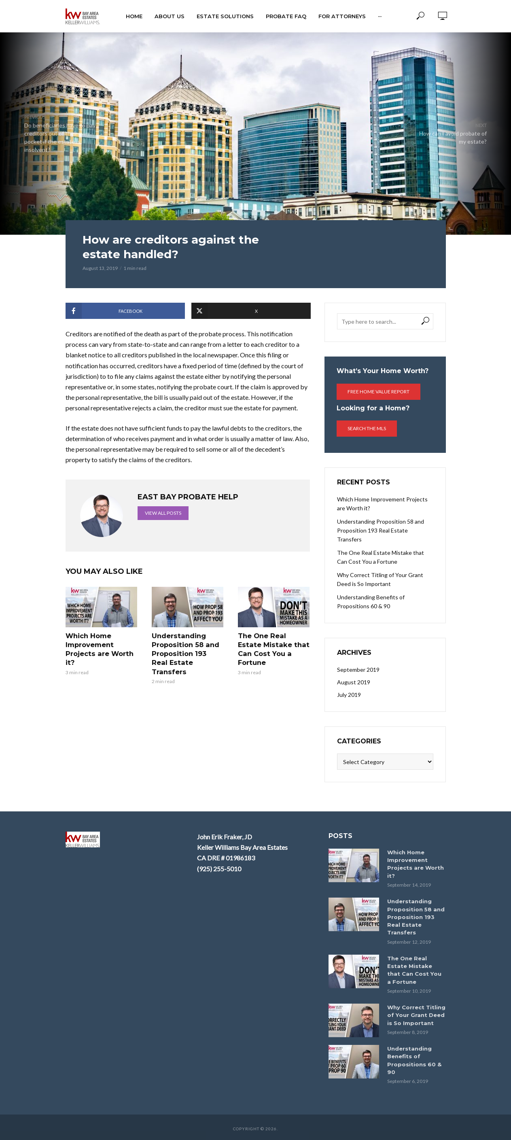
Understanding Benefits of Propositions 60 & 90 (371, 601)
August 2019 (353, 682)
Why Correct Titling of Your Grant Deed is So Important (380, 579)
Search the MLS (367, 428)
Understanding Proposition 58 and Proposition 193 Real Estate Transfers (187, 649)
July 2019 (349, 694)
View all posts (163, 513)
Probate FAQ (286, 16)
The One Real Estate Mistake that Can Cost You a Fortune (273, 644)
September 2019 (358, 669)
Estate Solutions (225, 16)
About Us (169, 16)
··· (380, 16)
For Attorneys (342, 16)
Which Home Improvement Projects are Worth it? (98, 649)
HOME (134, 16)
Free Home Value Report (378, 391)
